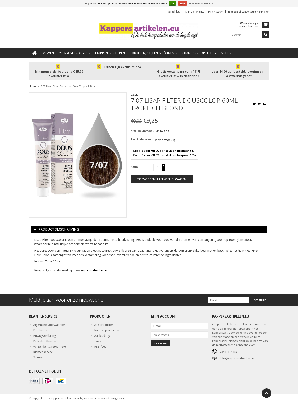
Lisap (135, 91)
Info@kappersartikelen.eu (237, 355)
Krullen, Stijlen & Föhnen (153, 50)
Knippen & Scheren (110, 50)
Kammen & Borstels (197, 50)
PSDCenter (90, 397)
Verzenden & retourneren (50, 343)
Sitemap (38, 354)
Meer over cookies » (201, 3)
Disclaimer (40, 327)
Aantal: (135, 163)
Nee (182, 3)
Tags (97, 338)
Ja (172, 3)
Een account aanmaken (255, 11)
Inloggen (233, 11)
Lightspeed (119, 397)
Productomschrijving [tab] (56, 226)
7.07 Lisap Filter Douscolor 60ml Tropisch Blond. (69, 83)
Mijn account (215, 11)
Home (32, 83)
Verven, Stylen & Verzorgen (65, 50)
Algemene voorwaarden (49, 321)
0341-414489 (228, 348)
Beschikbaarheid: (141, 136)
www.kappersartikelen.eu (90, 267)
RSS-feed (100, 343)
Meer (225, 50)
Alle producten (104, 321)
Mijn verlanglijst (194, 11)
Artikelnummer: (141, 127)
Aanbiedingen (103, 332)
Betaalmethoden (44, 338)
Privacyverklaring (44, 332)
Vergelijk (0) (174, 11)
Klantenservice (43, 349)
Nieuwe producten (106, 327)
